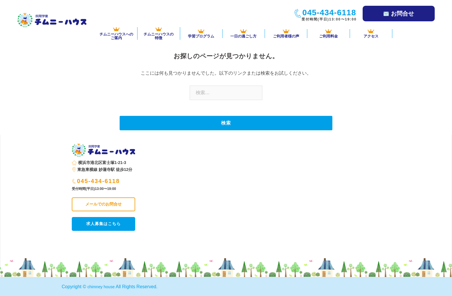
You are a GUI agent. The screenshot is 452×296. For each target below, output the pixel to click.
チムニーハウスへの (116, 33)
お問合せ (398, 13)
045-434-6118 (96, 181)
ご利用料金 (328, 33)
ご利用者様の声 (285, 33)
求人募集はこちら (103, 223)
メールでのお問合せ (103, 204)
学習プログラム (201, 33)
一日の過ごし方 (243, 33)
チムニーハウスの (158, 33)
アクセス (371, 33)
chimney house (102, 286)
